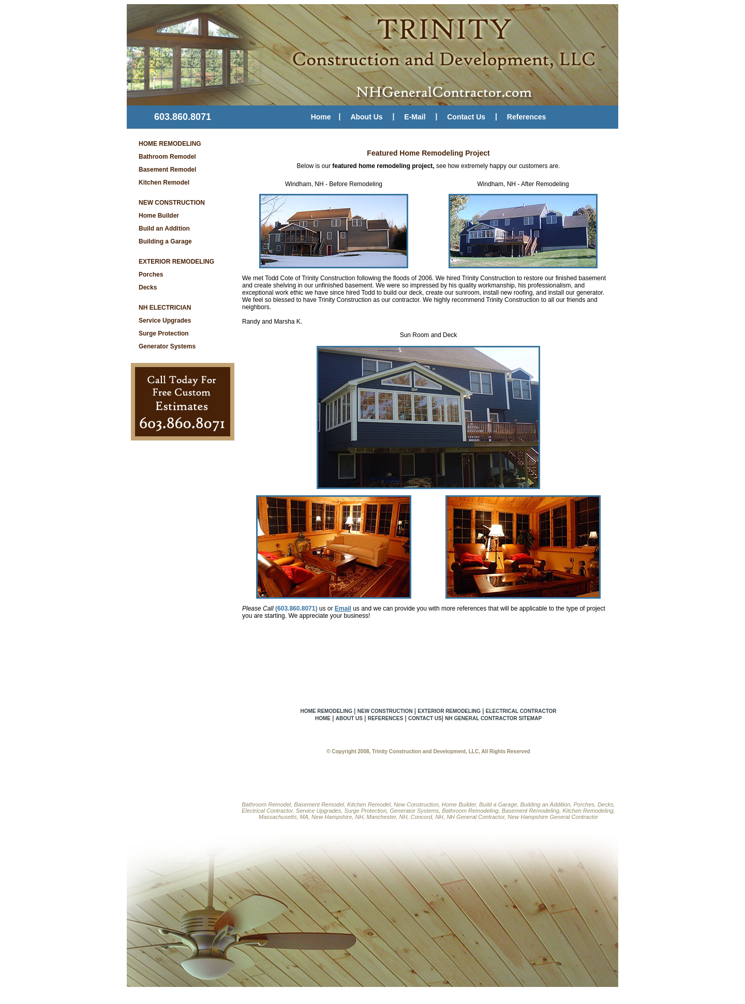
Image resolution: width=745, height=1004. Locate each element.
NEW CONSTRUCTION (172, 202)
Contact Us (466, 117)
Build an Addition (164, 228)
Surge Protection (164, 333)
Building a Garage (165, 241)
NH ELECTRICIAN (165, 307)
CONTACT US (425, 718)
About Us (366, 117)
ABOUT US (349, 718)
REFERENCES (385, 718)
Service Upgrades (165, 320)
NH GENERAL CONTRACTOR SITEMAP (493, 718)
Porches (151, 274)
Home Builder (159, 215)
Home (321, 117)
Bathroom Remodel (167, 156)
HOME (323, 718)
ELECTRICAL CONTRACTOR (521, 711)
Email (343, 608)
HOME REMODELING (170, 143)
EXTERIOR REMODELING (176, 261)
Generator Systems (167, 346)
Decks (148, 287)
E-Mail (414, 117)
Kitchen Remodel (164, 182)
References (526, 117)
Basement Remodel (167, 169)
